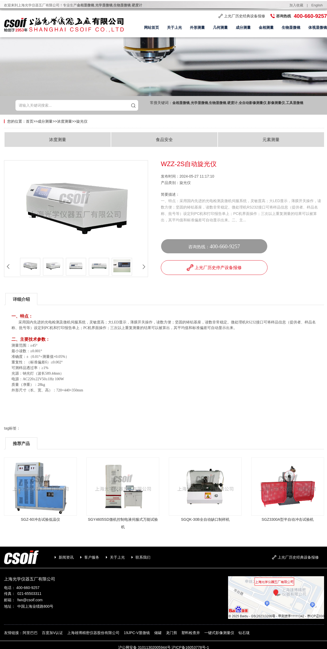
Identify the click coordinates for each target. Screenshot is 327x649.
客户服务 (91, 557)
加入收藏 (296, 5)
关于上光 (174, 28)
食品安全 (164, 139)
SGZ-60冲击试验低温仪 (40, 519)
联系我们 (142, 557)
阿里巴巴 (30, 633)
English (317, 5)
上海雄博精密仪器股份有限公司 (93, 633)
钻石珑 (244, 633)
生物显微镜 (291, 28)
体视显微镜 (317, 28)
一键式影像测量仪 (219, 633)
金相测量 (266, 28)
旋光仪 (81, 121)
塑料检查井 (190, 633)
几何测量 (220, 28)
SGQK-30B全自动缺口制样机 (205, 519)
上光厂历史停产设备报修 (214, 267)
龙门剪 (171, 633)
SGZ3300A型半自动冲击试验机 (288, 519)
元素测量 (271, 139)
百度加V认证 (52, 633)
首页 (29, 121)
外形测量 (197, 28)
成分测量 (243, 28)
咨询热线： (214, 246)
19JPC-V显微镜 (137, 633)
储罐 (158, 633)
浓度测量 (64, 121)
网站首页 (151, 28)
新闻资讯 (66, 557)
